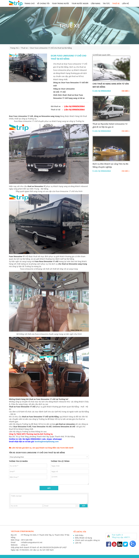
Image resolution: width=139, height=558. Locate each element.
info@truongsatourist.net (31, 542)
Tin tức (106, 3)
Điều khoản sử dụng (83, 538)
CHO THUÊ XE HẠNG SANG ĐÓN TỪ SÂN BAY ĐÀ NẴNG (111, 85)
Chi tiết (125, 91)
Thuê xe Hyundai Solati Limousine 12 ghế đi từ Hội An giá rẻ (110, 125)
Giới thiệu (79, 535)
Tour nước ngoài (80, 3)
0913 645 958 (26, 540)
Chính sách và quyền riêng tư (87, 540)
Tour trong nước (60, 3)
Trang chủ (29, 3)
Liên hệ (125, 3)
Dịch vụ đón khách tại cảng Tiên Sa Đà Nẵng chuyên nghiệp (110, 165)
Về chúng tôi (43, 3)
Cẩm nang (95, 3)
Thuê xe (116, 3)
